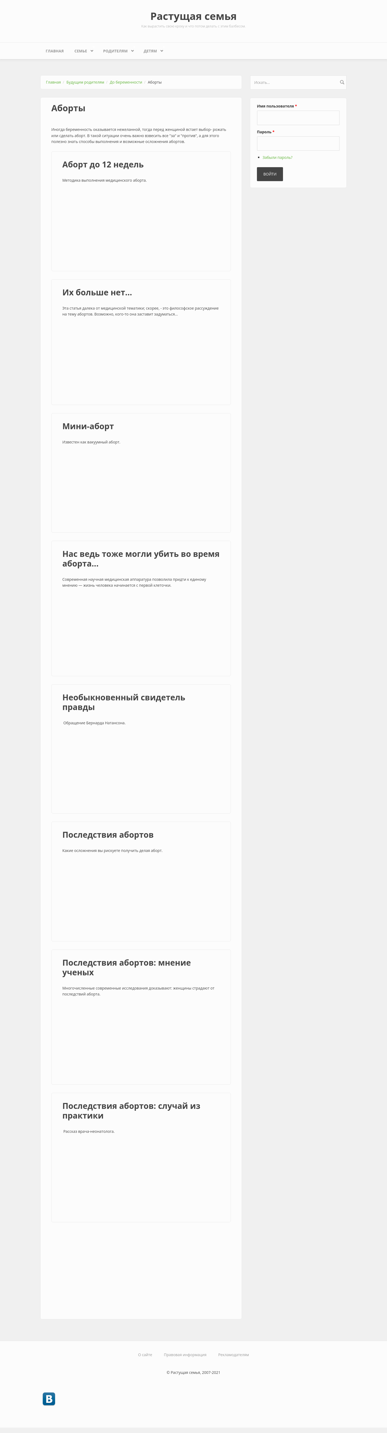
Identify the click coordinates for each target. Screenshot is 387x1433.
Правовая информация (185, 1354)
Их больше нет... (97, 292)
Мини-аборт (88, 426)
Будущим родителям (85, 82)
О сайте (145, 1354)
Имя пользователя (277, 106)
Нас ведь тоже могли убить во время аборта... (141, 558)
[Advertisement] (141, 228)
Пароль (265, 131)
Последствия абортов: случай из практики (131, 1110)
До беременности (126, 82)
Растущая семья (193, 16)
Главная (55, 50)
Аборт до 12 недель (103, 164)
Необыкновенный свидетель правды (123, 702)
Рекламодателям (233, 1354)
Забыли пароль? (277, 157)
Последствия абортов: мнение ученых (126, 967)
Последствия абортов (108, 834)
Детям (151, 49)
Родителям (117, 49)
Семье (82, 49)
